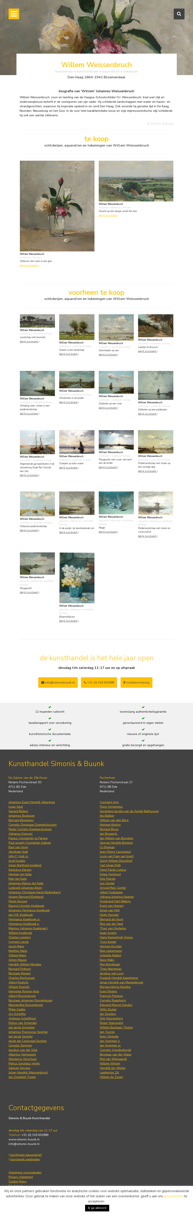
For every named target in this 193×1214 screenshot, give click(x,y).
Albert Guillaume (111, 892)
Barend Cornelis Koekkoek (26, 906)
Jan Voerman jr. (110, 1041)
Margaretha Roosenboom (26, 1005)
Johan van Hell (110, 910)
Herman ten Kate (20, 874)
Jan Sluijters (108, 1014)
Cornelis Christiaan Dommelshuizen (33, 825)
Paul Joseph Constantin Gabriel (30, 843)
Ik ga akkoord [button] (97, 1208)
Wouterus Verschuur (23, 1059)
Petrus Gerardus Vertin (24, 1063)
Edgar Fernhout (110, 874)
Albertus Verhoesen (22, 1054)
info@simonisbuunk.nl (58, 682)
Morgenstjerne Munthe (115, 987)
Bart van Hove (18, 847)
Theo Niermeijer (111, 969)
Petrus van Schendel (23, 1023)
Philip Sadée (17, 1009)
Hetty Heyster (109, 915)
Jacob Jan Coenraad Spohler (28, 1041)
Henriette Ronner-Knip (24, 991)
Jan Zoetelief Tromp (22, 1077)
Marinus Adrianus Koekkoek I (28, 928)
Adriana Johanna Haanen (117, 897)
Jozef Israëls (17, 861)
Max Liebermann (111, 951)
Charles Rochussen (22, 978)
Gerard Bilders (18, 811)
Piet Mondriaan (110, 964)
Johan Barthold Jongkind (25, 865)
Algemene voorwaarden (25, 1172)
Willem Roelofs (19, 987)
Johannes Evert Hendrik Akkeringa (32, 802)
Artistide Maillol (110, 955)
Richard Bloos (109, 829)
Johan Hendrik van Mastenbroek (121, 982)
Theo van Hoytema (113, 928)
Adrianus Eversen (20, 834)
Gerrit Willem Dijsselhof (116, 861)
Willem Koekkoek (20, 933)
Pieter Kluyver (18, 901)
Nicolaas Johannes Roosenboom (30, 1000)
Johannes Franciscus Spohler (28, 1032)
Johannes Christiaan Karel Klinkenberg (34, 892)
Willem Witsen (110, 1063)
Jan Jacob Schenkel (22, 1027)
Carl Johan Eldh (110, 865)
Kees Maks (107, 960)
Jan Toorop (107, 1032)
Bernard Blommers (21, 820)
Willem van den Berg (114, 820)
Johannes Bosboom (22, 816)
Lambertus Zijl (109, 1072)
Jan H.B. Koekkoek (21, 915)
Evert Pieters (108, 991)
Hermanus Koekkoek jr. (24, 924)
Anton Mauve (18, 960)
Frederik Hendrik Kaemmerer (119, 978)
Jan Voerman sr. (110, 1045)
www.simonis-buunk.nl (24, 1139)
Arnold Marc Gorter (113, 888)
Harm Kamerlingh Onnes (116, 937)
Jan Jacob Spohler (21, 1036)
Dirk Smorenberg (111, 1018)
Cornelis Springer (20, 1045)
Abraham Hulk (18, 852)
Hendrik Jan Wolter (113, 1068)
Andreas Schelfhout (22, 1018)
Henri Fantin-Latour (113, 870)
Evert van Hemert (112, 906)
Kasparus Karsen (20, 870)
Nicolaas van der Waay (115, 1054)
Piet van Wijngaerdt (113, 1059)
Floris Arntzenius (111, 807)
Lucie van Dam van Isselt (117, 856)
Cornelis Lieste (19, 942)
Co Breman (107, 847)
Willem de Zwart (111, 1077)
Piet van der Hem (111, 924)
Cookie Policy (18, 1181)
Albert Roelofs (18, 982)
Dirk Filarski (107, 879)
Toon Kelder (108, 942)
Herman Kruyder (111, 946)
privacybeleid (173, 1196)
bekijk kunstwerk (30, 265)
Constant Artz (109, 802)
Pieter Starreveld (111, 1023)
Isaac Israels (108, 933)
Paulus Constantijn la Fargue (28, 838)
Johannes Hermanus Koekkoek (29, 910)
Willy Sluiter (108, 1009)
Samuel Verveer (19, 1068)
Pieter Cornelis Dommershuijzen (30, 829)
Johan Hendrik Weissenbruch (28, 1072)
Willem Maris (17, 955)
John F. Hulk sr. (19, 856)
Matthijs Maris (18, 951)
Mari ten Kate (18, 879)
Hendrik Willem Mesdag (25, 964)
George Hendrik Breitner (116, 843)
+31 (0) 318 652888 (99, 682)
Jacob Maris (16, 946)
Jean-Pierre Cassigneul (115, 852)
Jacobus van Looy (112, 973)
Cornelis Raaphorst (113, 1000)
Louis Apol (16, 807)
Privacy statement (21, 1177)
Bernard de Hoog (111, 919)
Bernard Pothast (20, 969)
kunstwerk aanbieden (24, 1159)
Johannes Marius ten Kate (26, 883)
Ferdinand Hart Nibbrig (115, 901)
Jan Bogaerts (108, 834)
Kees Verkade (109, 1036)
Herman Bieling (110, 825)
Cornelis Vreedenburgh (115, 1050)
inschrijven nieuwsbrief (25, 1155)
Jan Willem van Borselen (116, 838)
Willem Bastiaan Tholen (116, 1027)
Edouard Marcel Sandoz (116, 1005)
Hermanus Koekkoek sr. (24, 919)
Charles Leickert (20, 937)
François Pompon (111, 996)
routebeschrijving (136, 682)
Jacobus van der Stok (23, 1050)
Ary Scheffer (17, 1014)
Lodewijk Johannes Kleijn (25, 888)
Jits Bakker (107, 816)
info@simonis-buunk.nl (24, 1144)
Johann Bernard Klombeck (26, 897)
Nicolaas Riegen (20, 973)
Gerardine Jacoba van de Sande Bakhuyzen (129, 811)
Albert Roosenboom (22, 996)
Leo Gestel (107, 883)
